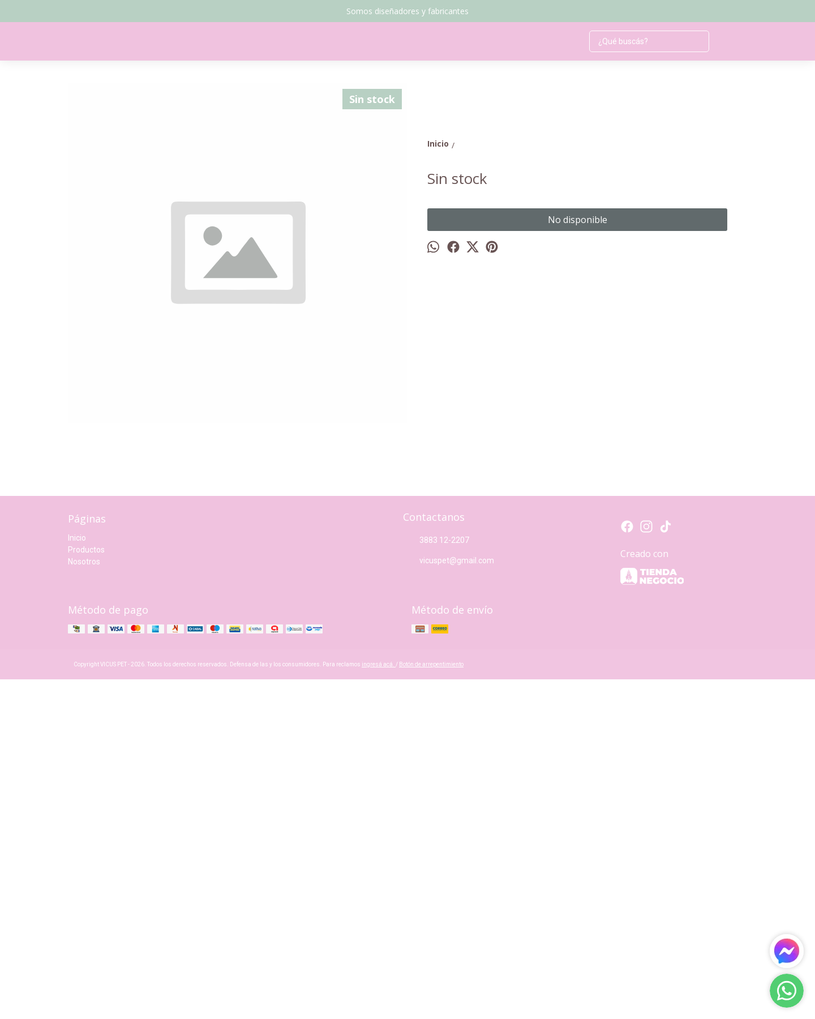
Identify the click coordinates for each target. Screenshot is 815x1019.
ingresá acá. (379, 1004)
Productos (86, 889)
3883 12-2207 (436, 880)
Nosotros (84, 901)
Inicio (77, 877)
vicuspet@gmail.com (448, 900)
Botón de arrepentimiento (431, 1004)
